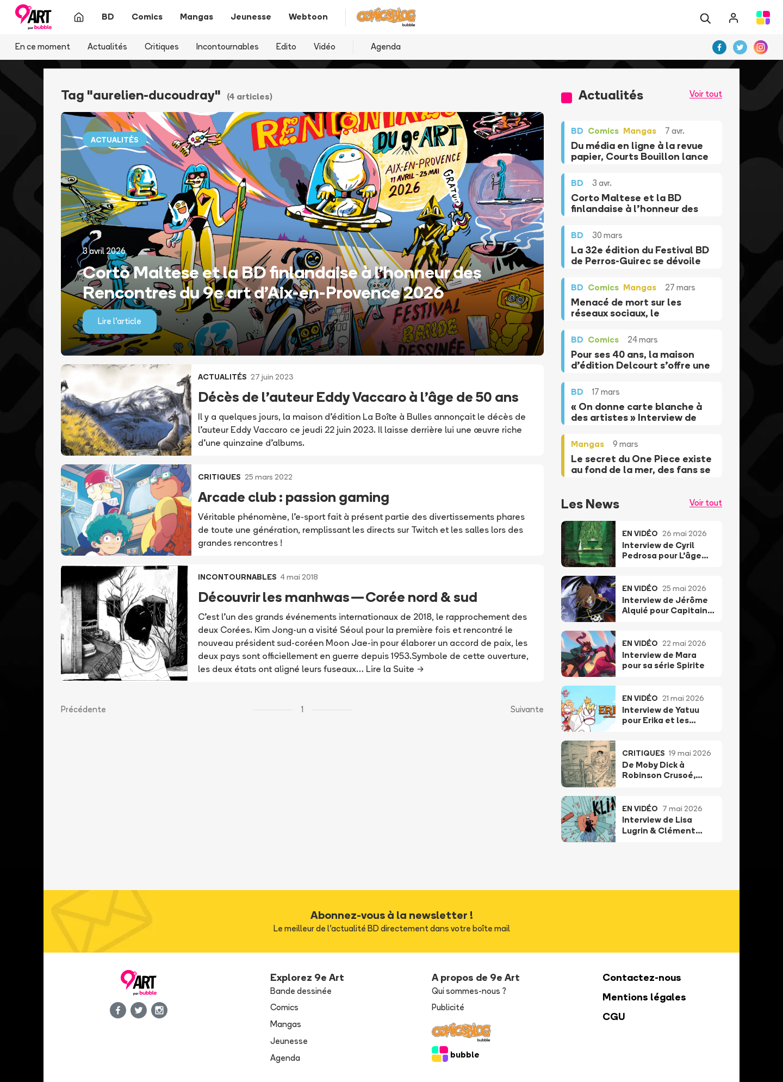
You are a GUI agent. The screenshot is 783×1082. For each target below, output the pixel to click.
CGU (613, 1016)
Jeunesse (289, 1041)
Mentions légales (644, 997)
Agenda (386, 46)
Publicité (448, 1007)
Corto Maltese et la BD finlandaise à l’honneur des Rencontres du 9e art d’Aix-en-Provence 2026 (282, 282)
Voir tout (705, 94)
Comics (284, 1007)
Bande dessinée (301, 991)
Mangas (285, 1024)
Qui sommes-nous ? (469, 991)
